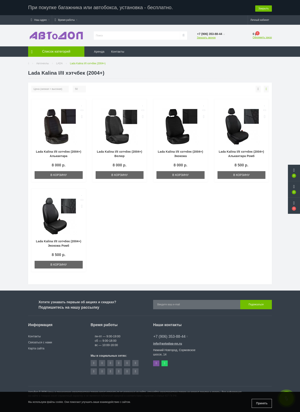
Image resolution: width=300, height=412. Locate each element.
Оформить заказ (262, 36)
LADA (59, 62)
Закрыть (263, 7)
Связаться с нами (40, 341)
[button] (40, 19)
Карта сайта (36, 347)
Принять (262, 403)
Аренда (99, 51)
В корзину (58, 174)
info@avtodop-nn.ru (167, 343)
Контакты (117, 51)
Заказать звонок (206, 37)
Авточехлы (42, 62)
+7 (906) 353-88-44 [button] (170, 336)
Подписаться (256, 304)
